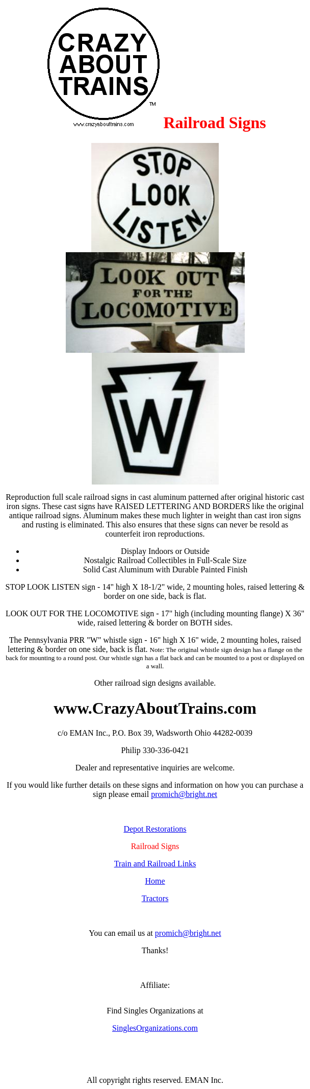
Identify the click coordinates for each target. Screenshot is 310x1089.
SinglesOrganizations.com (155, 1028)
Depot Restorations (154, 829)
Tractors (155, 898)
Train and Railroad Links (155, 863)
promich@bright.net (184, 794)
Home (155, 881)
